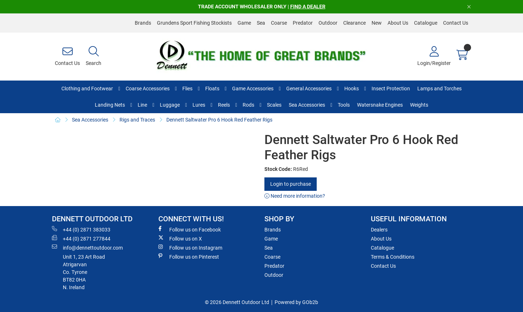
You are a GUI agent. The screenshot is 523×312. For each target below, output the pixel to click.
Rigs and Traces (137, 120)
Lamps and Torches (439, 88)
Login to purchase (290, 184)
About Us (398, 23)
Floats (212, 88)
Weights (419, 105)
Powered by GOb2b (296, 302)
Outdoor (328, 23)
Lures (198, 105)
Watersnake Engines (380, 105)
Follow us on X (180, 238)
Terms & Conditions (392, 257)
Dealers (379, 230)
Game (244, 23)
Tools (344, 105)
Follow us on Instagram (190, 247)
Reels (224, 105)
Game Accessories (252, 88)
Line (142, 105)
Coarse (279, 23)
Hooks (351, 88)
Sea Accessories (307, 105)
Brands (143, 23)
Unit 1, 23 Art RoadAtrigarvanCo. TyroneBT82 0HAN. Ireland (84, 272)
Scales (274, 105)
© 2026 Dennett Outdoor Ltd (237, 302)
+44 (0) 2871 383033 (81, 229)
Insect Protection (391, 88)
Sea (261, 23)
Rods (248, 105)
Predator (303, 23)
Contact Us (455, 23)
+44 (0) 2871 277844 (81, 238)
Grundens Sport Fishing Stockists (194, 23)
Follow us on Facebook (189, 229)
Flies (187, 88)
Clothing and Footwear (87, 88)
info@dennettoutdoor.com (87, 247)
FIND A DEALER (307, 6)
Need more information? (294, 196)
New (377, 23)
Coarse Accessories (148, 88)
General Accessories (309, 88)
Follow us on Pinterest (188, 256)
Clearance (354, 23)
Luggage (170, 105)
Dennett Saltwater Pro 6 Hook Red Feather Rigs (219, 120)
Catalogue (425, 23)
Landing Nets (110, 105)
